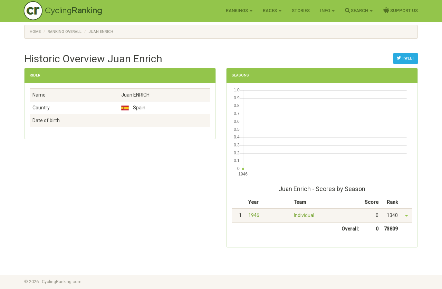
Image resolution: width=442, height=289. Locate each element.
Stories (301, 10)
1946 (253, 215)
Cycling (73, 10)
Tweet (405, 58)
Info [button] (327, 10)
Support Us (400, 10)
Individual (304, 215)
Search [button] (359, 10)
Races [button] (272, 10)
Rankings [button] (239, 10)
